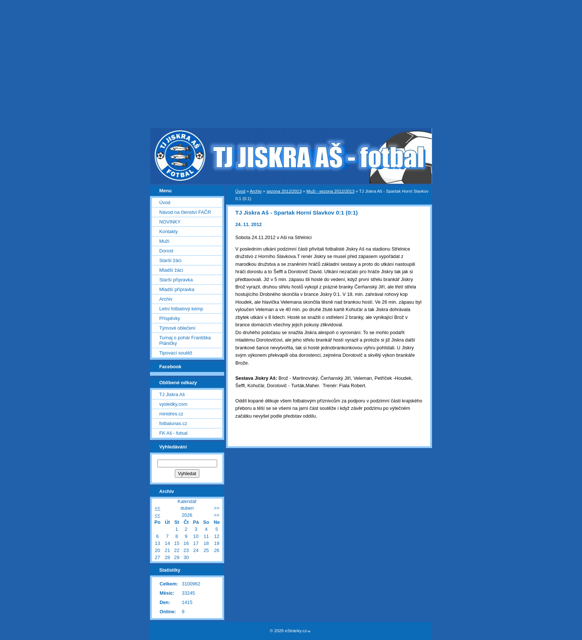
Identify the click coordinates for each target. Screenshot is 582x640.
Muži (164, 241)
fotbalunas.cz (173, 423)
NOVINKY (170, 222)
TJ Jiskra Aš (172, 394)
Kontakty (168, 231)
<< (157, 508)
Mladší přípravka (176, 289)
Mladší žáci (171, 270)
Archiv (256, 191)
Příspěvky (169, 318)
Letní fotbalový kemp (181, 308)
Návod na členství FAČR (185, 212)
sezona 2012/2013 (284, 191)
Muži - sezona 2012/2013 (330, 191)
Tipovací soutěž (175, 353)
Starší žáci (170, 260)
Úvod (240, 191)
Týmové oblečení (177, 328)
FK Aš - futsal (173, 433)
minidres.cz (171, 414)
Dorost (166, 251)
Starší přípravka (176, 280)
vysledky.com (173, 404)
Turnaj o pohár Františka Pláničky (185, 340)
